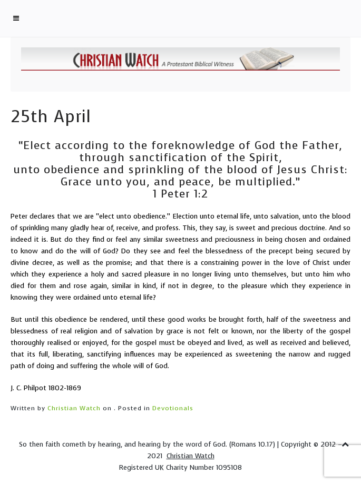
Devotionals (172, 408)
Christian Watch (74, 408)
